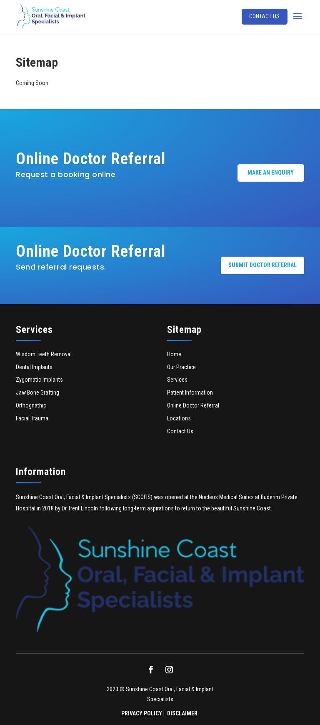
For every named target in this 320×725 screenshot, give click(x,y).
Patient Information (190, 392)
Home (174, 354)
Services (177, 379)
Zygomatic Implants (39, 379)
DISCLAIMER (182, 713)
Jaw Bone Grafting (37, 392)
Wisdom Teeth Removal (44, 354)
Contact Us (264, 16)
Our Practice (181, 367)
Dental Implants (34, 367)
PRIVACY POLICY (141, 713)
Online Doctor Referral (193, 405)
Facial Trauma (32, 418)
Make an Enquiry (271, 172)
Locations (179, 418)
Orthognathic (31, 405)
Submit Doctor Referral (262, 265)
